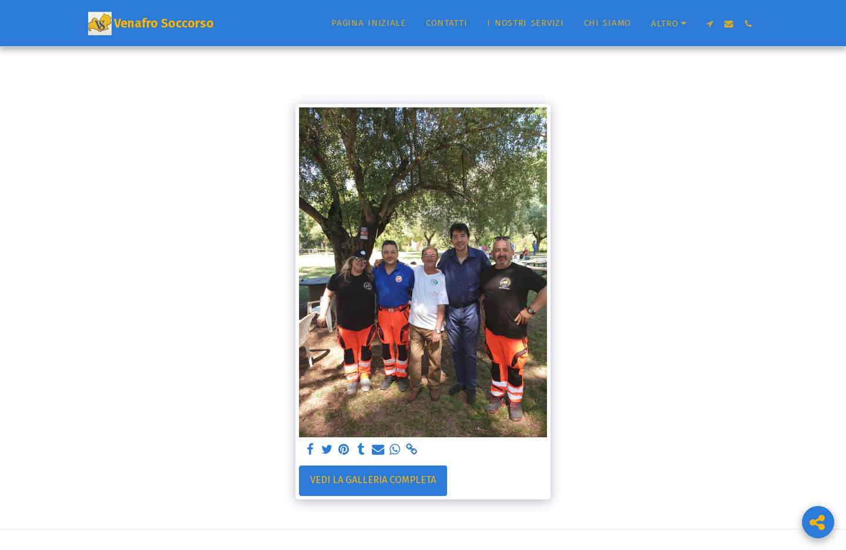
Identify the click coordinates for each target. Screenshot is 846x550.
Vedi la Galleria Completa (373, 479)
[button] (709, 23)
